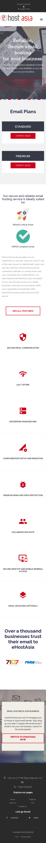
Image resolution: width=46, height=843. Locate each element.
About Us (12, 803)
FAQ (32, 803)
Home (12, 799)
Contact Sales (23, 136)
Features (32, 799)
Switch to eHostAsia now (23, 738)
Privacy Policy (26, 837)
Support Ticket (24, 9)
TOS (16, 837)
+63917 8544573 (23, 4)
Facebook (12, 818)
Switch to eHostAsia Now (23, 83)
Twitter (34, 818)
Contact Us (23, 806)
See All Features (23, 311)
